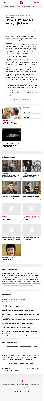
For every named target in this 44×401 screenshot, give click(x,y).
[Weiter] (41, 7)
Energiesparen (36, 355)
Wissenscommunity (18, 348)
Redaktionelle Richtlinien (23, 384)
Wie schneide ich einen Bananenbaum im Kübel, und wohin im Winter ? (18, 285)
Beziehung (24, 99)
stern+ (34, 6)
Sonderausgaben (27, 350)
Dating (38, 368)
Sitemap (35, 348)
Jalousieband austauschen (20, 277)
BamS (28, 99)
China (23, 355)
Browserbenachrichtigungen (24, 387)
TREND (33, 368)
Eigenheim (29, 355)
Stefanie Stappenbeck (14, 99)
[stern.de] (21, 2)
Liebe (20, 99)
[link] (41, 3)
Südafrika (35, 357)
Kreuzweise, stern (36, 283)
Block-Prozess (17, 6)
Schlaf (26, 365)
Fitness (31, 363)
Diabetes (15, 363)
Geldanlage (10, 357)
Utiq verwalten (6, 386)
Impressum (5, 384)
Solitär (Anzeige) (29, 359)
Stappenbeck (9, 71)
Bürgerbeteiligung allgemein (8, 287)
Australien (18, 355)
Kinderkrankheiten (6, 365)
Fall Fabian (12, 6)
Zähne (37, 365)
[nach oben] (40, 381)
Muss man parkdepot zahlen (25, 283)
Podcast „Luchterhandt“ (26, 6)
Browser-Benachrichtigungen (13, 351)
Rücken (21, 365)
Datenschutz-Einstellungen (34, 386)
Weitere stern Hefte (18, 350)
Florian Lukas (9, 43)
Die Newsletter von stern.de (12, 346)
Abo (36, 3)
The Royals (28, 368)
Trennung (11, 368)
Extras (6, 6)
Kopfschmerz (14, 365)
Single (11, 370)
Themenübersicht (28, 348)
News (3, 6)
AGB (29, 384)
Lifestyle (7, 15)
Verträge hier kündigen (19, 386)
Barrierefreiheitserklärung (13, 384)
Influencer (21, 368)
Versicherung (10, 359)
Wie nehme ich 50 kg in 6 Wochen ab (18, 273)
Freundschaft (17, 370)
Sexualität (32, 365)
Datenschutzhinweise (35, 384)
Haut (27, 363)
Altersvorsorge (11, 355)
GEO (37, 6)
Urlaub (3, 359)
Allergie (10, 363)
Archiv (11, 348)
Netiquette (12, 386)
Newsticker (6, 295)
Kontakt (16, 387)
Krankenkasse (17, 357)
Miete (23, 357)
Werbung (26, 386)
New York (28, 357)
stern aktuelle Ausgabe (7, 350)
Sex (16, 368)
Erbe (4, 357)
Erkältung (22, 363)
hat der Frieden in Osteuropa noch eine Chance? (17, 275)
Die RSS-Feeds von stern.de (25, 346)
